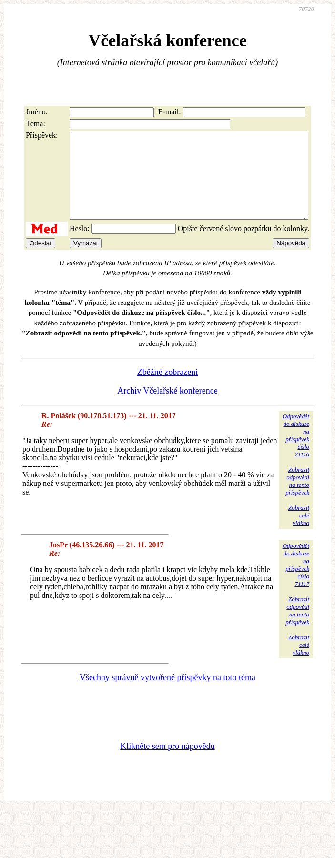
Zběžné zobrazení (167, 389)
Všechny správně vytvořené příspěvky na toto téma (167, 694)
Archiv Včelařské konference (167, 408)
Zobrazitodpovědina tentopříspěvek (297, 498)
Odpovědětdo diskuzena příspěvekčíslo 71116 (296, 452)
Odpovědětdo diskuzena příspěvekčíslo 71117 (296, 582)
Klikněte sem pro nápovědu (167, 763)
